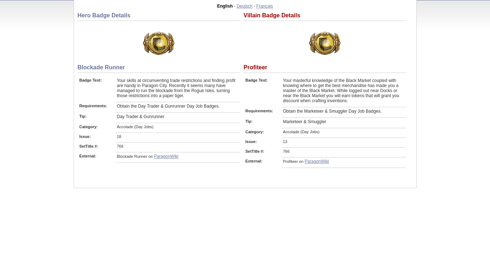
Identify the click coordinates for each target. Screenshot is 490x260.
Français (264, 6)
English (225, 6)
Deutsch (244, 6)
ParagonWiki (166, 156)
